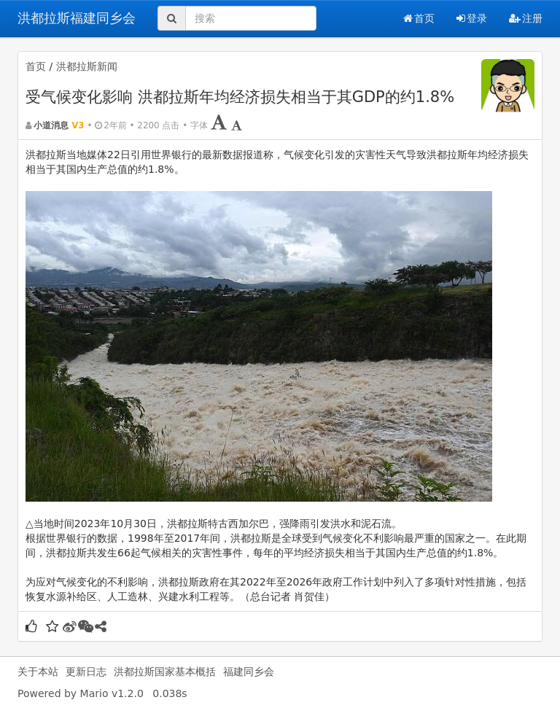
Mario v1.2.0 (112, 693)
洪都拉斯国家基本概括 (165, 671)
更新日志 (86, 671)
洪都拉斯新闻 (86, 66)
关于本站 (38, 671)
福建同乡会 (248, 671)
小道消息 (51, 125)
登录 (471, 18)
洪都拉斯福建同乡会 (77, 18)
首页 (419, 18)
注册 (525, 18)
